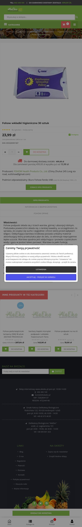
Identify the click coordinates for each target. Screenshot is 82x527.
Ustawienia (41, 269)
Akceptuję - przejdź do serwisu (41, 277)
